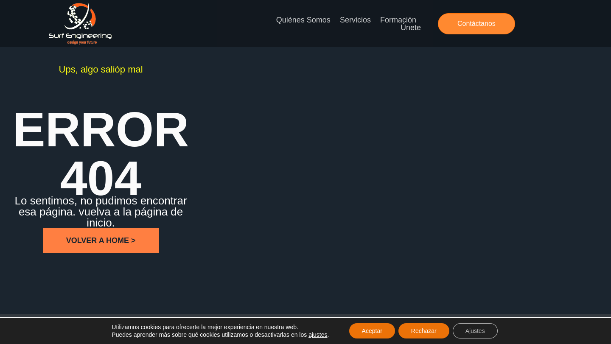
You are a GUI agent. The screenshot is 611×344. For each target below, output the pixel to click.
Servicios (355, 20)
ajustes (317, 334)
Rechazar (424, 330)
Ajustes (475, 330)
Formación (398, 20)
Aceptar (372, 330)
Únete (411, 27)
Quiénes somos (303, 20)
